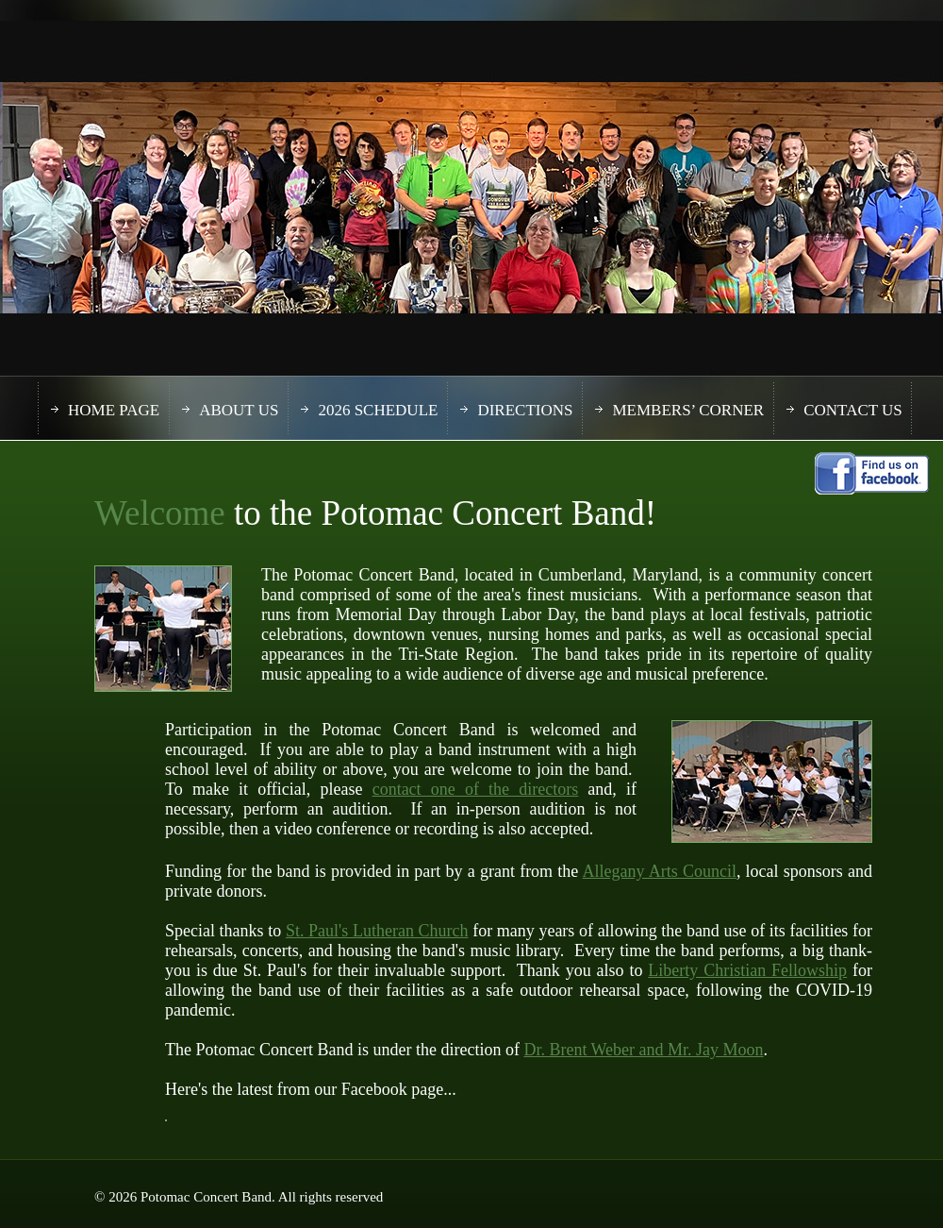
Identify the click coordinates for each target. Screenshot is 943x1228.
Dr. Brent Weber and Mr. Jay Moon (643, 1049)
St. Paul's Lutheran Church (377, 930)
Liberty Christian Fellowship (747, 970)
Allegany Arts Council (659, 871)
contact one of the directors (475, 789)
